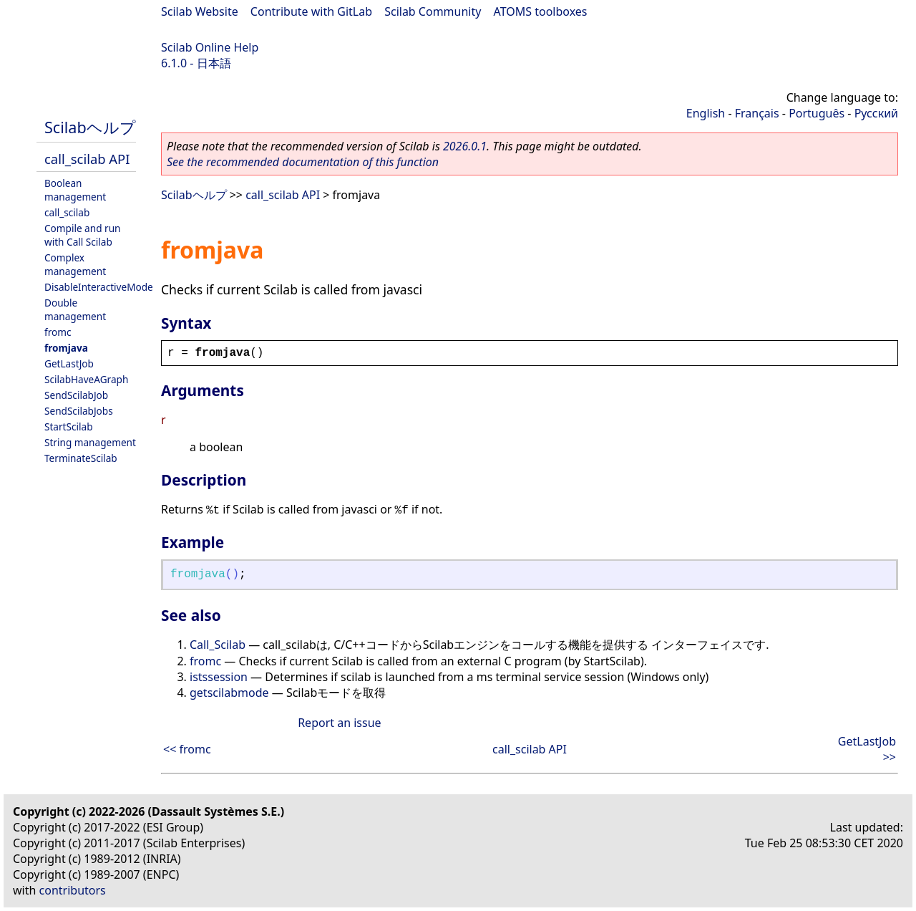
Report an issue (339, 723)
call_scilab (66, 212)
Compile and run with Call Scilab (82, 235)
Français (757, 113)
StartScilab (68, 426)
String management (90, 442)
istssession (219, 677)
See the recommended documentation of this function (303, 162)
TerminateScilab (80, 458)
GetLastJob (69, 363)
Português (816, 113)
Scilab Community (432, 11)
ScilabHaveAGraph (86, 379)
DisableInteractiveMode (98, 287)
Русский (876, 113)
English (705, 113)
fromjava (66, 348)
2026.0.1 (465, 146)
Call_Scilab (217, 644)
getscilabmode (229, 692)
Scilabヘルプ (90, 127)
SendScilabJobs (78, 411)
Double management (75, 309)
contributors (72, 890)
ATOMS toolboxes (541, 11)
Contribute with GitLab (311, 11)
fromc (57, 332)
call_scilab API (87, 159)
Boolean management (75, 189)
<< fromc (187, 749)
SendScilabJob (76, 395)
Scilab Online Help (209, 47)
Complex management (75, 264)
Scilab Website (199, 11)
